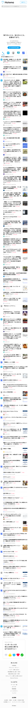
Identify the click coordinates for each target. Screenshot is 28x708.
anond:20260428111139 (10, 426)
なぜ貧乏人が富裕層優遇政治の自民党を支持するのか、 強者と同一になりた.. (15, 540)
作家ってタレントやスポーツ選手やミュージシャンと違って (15, 423)
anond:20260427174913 (10, 499)
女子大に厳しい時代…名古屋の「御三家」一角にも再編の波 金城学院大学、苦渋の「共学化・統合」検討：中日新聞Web (12, 195)
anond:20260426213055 (10, 558)
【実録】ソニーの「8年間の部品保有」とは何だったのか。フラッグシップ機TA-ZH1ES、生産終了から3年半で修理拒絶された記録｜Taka (12, 204)
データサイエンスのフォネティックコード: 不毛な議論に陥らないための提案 (12, 516)
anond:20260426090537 (10, 593)
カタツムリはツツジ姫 (8, 551)
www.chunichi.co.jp (9, 199)
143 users (13, 406)
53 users (13, 212)
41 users (8, 117)
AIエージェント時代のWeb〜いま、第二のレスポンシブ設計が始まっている (12, 429)
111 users (9, 262)
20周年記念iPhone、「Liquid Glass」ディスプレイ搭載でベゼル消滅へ (12, 312)
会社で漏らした (7, 493)
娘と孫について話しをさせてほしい (11, 578)
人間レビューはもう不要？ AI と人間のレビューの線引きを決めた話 (11, 299)
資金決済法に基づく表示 (14, 674)
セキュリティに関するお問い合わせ (14, 676)
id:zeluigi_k (7, 587)
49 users (6, 517)
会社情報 (6, 700)
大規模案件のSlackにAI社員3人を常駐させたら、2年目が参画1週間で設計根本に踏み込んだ (12, 399)
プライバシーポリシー (14, 667)
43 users (18, 268)
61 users (16, 556)
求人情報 (14, 700)
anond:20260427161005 (10, 505)
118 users (5, 301)
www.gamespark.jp (9, 89)
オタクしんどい (7, 477)
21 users (6, 456)
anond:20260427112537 (10, 537)
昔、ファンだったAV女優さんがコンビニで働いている (11, 144)
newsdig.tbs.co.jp (8, 325)
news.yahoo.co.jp (8, 165)
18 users (5, 69)
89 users (15, 188)
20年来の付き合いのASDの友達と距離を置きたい (14, 508)
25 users (10, 387)
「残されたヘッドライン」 (9, 306)
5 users (4, 418)
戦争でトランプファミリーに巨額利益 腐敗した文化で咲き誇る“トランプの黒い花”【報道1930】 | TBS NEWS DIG (12, 321)
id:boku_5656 (8, 549)
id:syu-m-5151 (8, 525)
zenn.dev (7, 284)
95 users (9, 224)
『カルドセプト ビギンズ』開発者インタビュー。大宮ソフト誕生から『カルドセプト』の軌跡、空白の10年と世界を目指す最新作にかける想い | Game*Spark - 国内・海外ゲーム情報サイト (12, 83)
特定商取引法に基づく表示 (14, 671)
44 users (11, 197)
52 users (15, 133)
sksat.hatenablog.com (9, 214)
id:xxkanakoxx (8, 463)
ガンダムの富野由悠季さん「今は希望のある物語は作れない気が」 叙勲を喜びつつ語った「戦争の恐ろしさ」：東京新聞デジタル (12, 170)
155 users (18, 274)
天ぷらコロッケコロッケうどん (10, 411)
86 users (13, 609)
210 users (8, 163)
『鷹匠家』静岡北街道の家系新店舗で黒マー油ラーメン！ (12, 482)
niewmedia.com (8, 295)
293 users (8, 357)
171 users (13, 477)
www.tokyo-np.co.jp (9, 174)
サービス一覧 (14, 684)
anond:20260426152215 (10, 580)
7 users (23, 472)
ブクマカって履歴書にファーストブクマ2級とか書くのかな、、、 (15, 561)
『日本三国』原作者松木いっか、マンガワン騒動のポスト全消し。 (15, 406)
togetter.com (7, 99)
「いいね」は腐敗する (8, 572)
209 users (15, 234)
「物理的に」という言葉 (9, 362)
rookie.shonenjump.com (10, 289)
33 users (8, 182)
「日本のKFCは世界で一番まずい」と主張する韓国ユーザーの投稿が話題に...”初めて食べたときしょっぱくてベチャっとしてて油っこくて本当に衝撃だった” (12, 347)
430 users (18, 541)
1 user (4, 314)
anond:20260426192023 (10, 446)
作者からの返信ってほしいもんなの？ (12, 472)
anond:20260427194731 (10, 420)
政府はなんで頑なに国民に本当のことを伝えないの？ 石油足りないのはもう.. (14, 567)
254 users (18, 206)
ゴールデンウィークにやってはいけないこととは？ (15, 417)
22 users (19, 380)
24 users (13, 375)
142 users (14, 244)
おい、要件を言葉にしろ (9, 521)
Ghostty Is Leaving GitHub (10, 216)
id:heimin (7, 414)
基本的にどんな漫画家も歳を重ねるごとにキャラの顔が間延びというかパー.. (15, 620)
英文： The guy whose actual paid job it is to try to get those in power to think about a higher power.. (15, 386)
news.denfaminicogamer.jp (10, 184)
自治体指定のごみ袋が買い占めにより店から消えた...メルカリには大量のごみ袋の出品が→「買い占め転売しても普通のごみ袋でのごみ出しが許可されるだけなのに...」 (12, 241)
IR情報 (10, 700)
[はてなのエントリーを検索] (14, 6)
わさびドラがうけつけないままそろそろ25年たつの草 (14, 591)
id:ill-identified (8, 519)
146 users (5, 509)
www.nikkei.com (8, 190)
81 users (13, 145)
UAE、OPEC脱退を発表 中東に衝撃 (11, 138)
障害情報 (14, 689)
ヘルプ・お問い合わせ (14, 669)
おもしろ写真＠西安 (8, 392)
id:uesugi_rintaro (8, 452)
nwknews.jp (7, 331)
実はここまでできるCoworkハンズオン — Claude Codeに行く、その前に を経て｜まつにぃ (12, 251)
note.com (7, 208)
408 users (19, 568)
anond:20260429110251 (10, 77)
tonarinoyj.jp (7, 64)
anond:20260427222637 (10, 469)
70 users (5, 153)
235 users (5, 340)
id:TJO (6, 377)
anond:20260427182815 (10, 495)
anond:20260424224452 (10, 605)
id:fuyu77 (7, 575)
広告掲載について (7, 702)
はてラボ (14, 686)
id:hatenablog (8, 531)
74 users (18, 535)
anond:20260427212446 (10, 474)
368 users (22, 438)
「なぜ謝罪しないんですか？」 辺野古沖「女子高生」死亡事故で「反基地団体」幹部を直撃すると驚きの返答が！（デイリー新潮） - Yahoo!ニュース (12, 160)
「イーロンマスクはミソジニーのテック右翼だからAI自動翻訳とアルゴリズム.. (15, 597)
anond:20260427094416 (10, 543)
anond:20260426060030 (10, 599)
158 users (10, 350)
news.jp (6, 270)
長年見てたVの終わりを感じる (10, 380)
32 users (17, 615)
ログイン (23, 2)
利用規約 (14, 665)
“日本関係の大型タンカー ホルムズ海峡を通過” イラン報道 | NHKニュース (12, 67)
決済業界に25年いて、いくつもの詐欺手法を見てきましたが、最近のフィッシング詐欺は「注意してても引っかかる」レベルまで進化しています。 (12, 336)
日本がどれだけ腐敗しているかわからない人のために (15, 488)
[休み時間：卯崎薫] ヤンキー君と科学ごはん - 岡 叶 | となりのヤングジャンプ (12, 61)
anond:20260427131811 (10, 511)
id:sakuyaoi (7, 484)
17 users (18, 635)
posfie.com (7, 341)
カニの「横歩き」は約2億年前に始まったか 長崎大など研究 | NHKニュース (12, 150)
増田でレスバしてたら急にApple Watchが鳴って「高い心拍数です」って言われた (15, 443)
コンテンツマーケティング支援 (18, 702)
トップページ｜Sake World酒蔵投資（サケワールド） (12, 122)
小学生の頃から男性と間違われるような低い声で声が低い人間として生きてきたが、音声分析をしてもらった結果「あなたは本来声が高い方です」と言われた (12, 114)
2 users (14, 392)
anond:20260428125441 (10, 408)
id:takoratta (7, 434)
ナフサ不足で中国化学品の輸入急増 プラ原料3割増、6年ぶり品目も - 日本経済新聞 (12, 222)
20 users (5, 432)
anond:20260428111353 (10, 440)
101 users (13, 329)
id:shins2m (7, 309)
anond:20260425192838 (10, 617)
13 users (6, 62)
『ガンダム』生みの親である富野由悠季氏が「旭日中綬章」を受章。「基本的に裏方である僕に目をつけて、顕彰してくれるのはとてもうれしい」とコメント (12, 179)
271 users (22, 578)
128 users (14, 172)
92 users (12, 493)
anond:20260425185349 (10, 623)
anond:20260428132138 (10, 389)
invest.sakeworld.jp (9, 125)
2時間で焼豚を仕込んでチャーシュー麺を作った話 (12, 546)
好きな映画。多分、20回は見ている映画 (12, 455)
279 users (13, 627)
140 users (7, 488)
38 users (5, 139)
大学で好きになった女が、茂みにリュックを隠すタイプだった (15, 467)
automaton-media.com (9, 108)
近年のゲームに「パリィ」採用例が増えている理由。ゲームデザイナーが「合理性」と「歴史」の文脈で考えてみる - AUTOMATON (12, 105)
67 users (17, 621)
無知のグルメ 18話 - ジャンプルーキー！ (11, 287)
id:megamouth (8, 457)
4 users (20, 444)
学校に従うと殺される (8, 556)
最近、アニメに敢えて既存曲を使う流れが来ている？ (14, 602)
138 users (14, 400)
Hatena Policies (14, 678)
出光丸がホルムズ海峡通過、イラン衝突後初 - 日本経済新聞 (12, 187)
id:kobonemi (7, 316)
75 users (17, 521)
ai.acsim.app (7, 303)
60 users (15, 106)
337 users (11, 468)
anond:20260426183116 (10, 564)
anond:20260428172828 (10, 364)
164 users (8, 288)
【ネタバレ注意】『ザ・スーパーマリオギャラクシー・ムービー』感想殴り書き (12, 584)
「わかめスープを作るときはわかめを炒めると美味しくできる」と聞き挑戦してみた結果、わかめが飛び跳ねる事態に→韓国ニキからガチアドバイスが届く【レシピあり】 (12, 231)
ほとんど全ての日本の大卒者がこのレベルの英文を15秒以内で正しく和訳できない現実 (15, 437)
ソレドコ (14, 693)
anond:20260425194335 (10, 611)
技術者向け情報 (21, 700)
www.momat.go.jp (9, 371)
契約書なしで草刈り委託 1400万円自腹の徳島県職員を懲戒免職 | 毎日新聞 (15, 273)
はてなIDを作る (14, 47)
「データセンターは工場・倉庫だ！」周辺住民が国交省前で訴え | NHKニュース (12, 356)
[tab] (3, 53)
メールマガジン (14, 691)
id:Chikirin (7, 395)
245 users (6, 323)
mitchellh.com (8, 218)
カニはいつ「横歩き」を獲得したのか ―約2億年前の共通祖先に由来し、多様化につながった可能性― (12, 633)
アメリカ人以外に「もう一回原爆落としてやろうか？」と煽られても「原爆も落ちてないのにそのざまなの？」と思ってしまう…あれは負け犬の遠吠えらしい (12, 259)
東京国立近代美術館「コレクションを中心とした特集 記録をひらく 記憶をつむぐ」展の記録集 (15, 367)
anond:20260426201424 (10, 570)
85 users (19, 216)
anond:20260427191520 (10, 490)
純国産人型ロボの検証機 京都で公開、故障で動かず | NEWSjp (11, 267)
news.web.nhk (8, 71)
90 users (16, 294)
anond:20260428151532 (10, 382)
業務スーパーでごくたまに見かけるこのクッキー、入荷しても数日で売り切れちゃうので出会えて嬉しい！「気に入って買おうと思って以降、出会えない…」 (12, 95)
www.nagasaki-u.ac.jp (9, 637)
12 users (17, 362)
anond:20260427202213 (10, 478)
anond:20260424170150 (10, 553)
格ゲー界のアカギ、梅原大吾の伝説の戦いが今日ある (15, 75)
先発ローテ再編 (7, 448)
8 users (9, 424)
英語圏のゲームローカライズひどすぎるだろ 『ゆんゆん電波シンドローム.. (14, 614)
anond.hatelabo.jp (9, 147)
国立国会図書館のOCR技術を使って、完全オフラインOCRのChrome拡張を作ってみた (12, 280)
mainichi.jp (7, 276)
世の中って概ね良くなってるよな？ (11, 498)
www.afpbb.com (8, 141)
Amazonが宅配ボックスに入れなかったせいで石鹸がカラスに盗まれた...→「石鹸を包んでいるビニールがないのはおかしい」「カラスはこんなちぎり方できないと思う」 (12, 130)
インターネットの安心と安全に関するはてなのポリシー (14, 645)
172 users (16, 572)
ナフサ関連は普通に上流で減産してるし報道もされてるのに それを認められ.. (15, 503)
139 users (14, 252)
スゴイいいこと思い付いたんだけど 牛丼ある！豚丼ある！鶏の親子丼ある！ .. (15, 534)
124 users (11, 282)
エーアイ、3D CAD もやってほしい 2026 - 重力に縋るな (12, 211)
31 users (8, 98)
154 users (5, 369)
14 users (16, 551)
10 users (6, 75)
